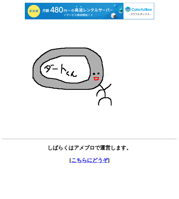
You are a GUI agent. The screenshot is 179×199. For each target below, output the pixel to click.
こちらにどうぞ (89, 160)
